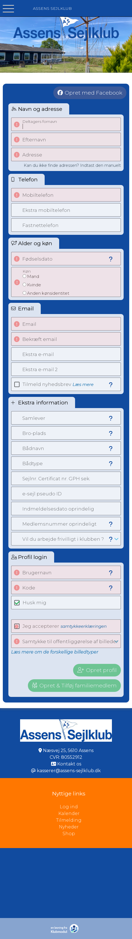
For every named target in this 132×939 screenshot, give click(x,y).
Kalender (69, 813)
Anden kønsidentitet (48, 293)
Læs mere (83, 384)
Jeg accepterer (65, 626)
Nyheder (69, 827)
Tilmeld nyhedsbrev (58, 384)
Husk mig (34, 602)
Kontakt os (69, 764)
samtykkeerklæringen (84, 626)
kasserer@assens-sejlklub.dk (69, 770)
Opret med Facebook (93, 92)
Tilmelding (68, 820)
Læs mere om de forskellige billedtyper (54, 652)
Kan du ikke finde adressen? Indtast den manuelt (72, 165)
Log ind (96, 807)
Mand (33, 276)
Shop (69, 833)
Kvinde (34, 284)
